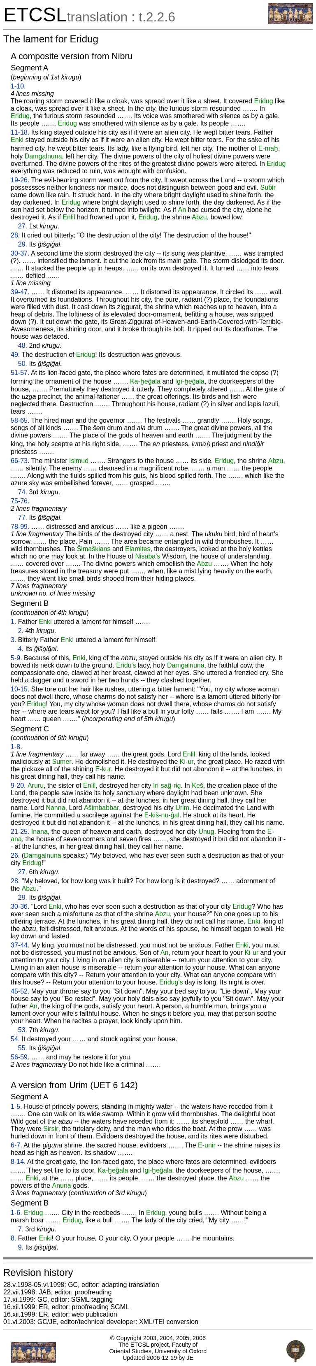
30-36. (20, 906)
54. (15, 1039)
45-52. (20, 991)
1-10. (18, 86)
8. (13, 1238)
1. (13, 621)
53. (22, 1029)
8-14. (18, 1161)
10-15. (20, 689)
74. (22, 492)
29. (22, 244)
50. (22, 363)
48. (22, 345)
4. (20, 648)
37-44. (20, 945)
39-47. (20, 292)
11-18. (20, 132)
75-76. (20, 501)
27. (22, 226)
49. (15, 354)
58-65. (20, 420)
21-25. (20, 831)
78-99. (20, 526)
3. (13, 639)
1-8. (16, 746)
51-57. (20, 372)
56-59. (20, 1057)
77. (22, 517)
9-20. (18, 785)
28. (15, 235)
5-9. (16, 657)
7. (20, 1229)
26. (15, 855)
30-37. (20, 253)
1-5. (16, 1106)
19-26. (20, 180)
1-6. (16, 1212)
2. (20, 630)
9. (20, 1247)
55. (22, 1048)
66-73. (20, 460)
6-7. (16, 1145)
